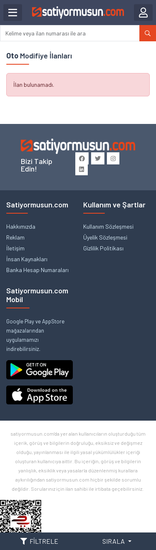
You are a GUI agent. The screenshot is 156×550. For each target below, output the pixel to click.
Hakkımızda (20, 226)
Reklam (15, 237)
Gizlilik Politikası (103, 248)
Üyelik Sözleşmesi (105, 237)
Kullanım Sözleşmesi (108, 226)
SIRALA (114, 541)
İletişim (15, 248)
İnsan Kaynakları (26, 258)
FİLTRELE (39, 541)
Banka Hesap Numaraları (37, 269)
